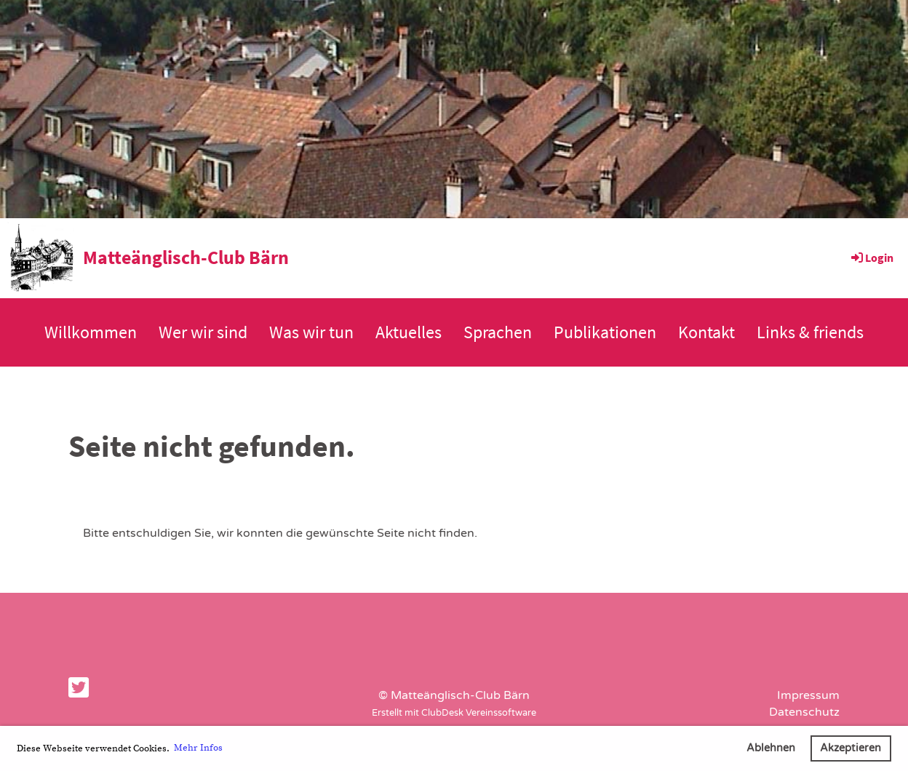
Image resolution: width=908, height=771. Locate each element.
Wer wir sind (203, 332)
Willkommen (90, 332)
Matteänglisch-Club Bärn (186, 257)
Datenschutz (804, 712)
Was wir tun (311, 332)
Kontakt (706, 332)
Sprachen (497, 332)
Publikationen (605, 332)
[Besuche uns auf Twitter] (78, 689)
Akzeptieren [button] (850, 748)
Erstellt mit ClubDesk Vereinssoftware (454, 713)
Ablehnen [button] (770, 748)
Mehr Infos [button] (198, 748)
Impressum (808, 695)
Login (871, 257)
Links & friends (810, 332)
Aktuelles (408, 332)
